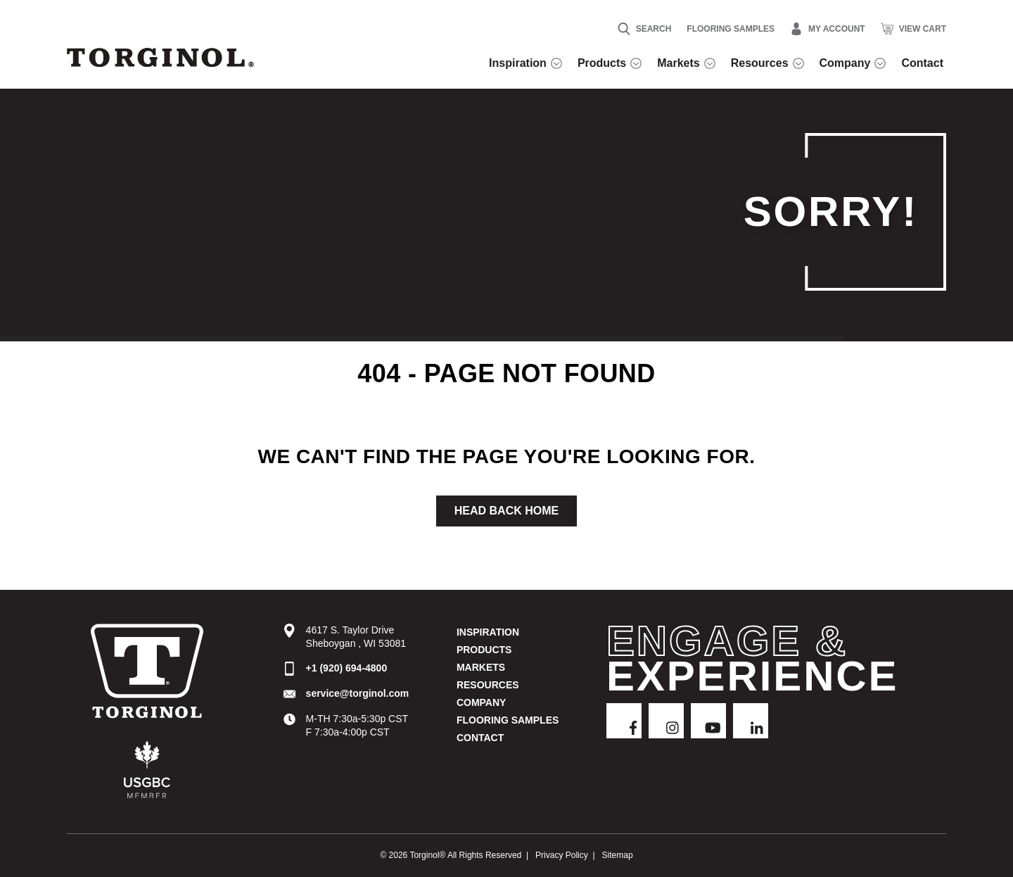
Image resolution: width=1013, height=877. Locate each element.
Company (482, 702)
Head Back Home (506, 511)
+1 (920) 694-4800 (347, 668)
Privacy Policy (561, 855)
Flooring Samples (731, 29)
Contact (480, 737)
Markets (481, 667)
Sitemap (617, 855)
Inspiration (488, 632)
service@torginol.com (357, 693)
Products (484, 649)
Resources (488, 684)
